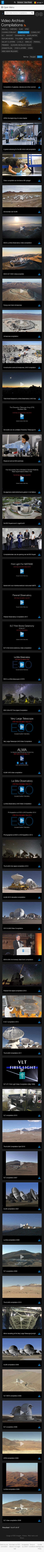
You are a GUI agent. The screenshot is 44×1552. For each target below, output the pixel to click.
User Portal (28, 2)
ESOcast (9, 35)
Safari (9, 455)
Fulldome (19, 38)
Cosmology (35, 32)
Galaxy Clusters (8, 42)
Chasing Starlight (9, 32)
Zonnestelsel (7, 48)
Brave (9, 446)
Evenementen (20, 35)
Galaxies (28, 38)
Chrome (9, 448)
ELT (3, 35)
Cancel (19, 512)
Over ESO (13, 29)
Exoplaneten (32, 35)
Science (20, 2)
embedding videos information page (14, 386)
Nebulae (28, 42)
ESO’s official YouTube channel (16, 373)
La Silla (20, 42)
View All (5, 29)
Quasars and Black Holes (21, 45)
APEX (27, 29)
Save (7, 512)
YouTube (5, 370)
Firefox (9, 452)
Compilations (23, 32)
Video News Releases (10, 51)
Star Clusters (20, 48)
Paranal (37, 42)
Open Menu (7, 7)
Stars (30, 48)
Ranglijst (33, 57)
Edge (8, 450)
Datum (40, 57)
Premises (5, 45)
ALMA (21, 29)
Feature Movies (7, 38)
